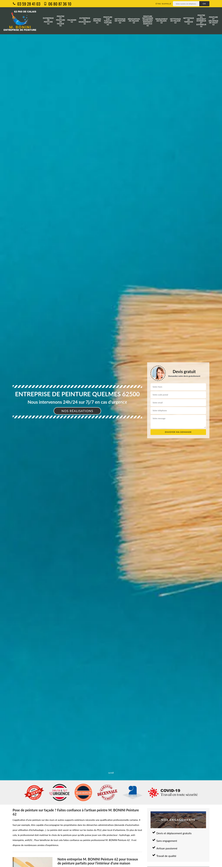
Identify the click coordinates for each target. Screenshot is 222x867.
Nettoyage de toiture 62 (120, 21)
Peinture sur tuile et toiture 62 (107, 21)
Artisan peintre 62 (97, 21)
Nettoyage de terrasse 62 (188, 21)
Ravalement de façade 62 (161, 21)
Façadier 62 (71, 21)
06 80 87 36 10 (57, 4)
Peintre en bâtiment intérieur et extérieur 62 (201, 20)
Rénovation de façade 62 (134, 21)
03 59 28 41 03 (26, 4)
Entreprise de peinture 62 (48, 21)
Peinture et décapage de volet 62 (213, 21)
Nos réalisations (77, 411)
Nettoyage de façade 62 (175, 21)
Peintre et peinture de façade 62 (60, 21)
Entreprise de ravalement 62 (85, 21)
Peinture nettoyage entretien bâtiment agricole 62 (147, 21)
